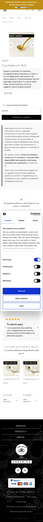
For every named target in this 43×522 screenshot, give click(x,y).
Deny (21, 306)
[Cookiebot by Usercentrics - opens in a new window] (30, 214)
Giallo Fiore (28, 18)
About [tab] (35, 220)
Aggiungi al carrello (21, 117)
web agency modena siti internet (21, 518)
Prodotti (11, 18)
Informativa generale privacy (21, 511)
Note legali (31, 497)
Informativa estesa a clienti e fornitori (21, 506)
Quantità (5, 111)
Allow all (21, 291)
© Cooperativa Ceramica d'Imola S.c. (21, 492)
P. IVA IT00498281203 (16, 497)
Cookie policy (21, 501)
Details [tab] (21, 220)
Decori (19, 18)
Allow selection (21, 298)
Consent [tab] (7, 220)
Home (4, 18)
